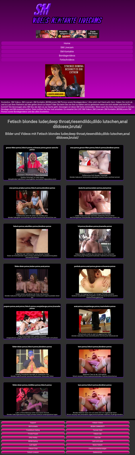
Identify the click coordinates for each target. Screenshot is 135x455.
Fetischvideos (67, 59)
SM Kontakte (67, 51)
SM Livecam (67, 47)
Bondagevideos (67, 55)
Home (67, 43)
